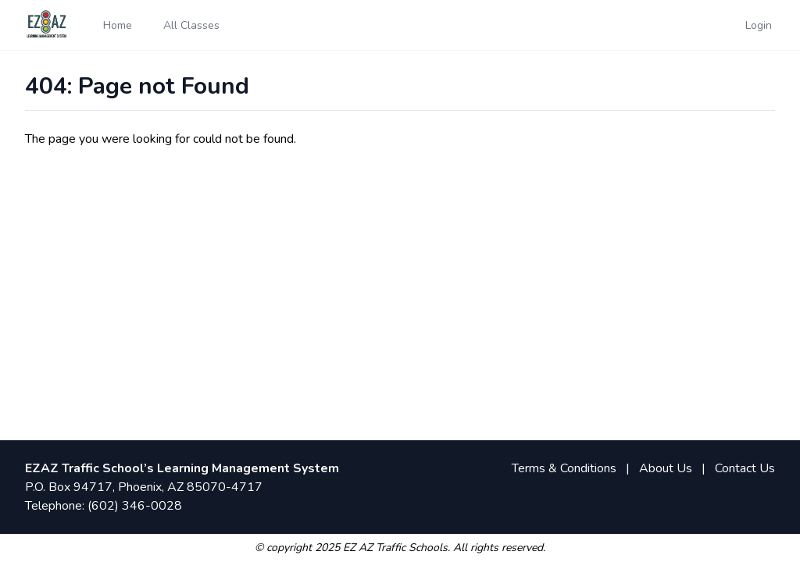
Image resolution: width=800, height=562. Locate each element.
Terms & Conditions (564, 468)
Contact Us (745, 468)
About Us (665, 468)
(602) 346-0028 (135, 505)
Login (758, 25)
